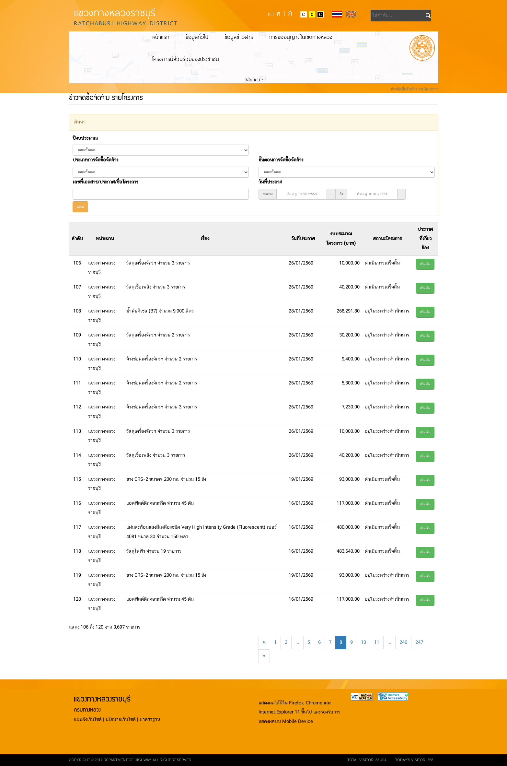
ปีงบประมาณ (85, 138)
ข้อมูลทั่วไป (197, 37)
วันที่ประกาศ (270, 182)
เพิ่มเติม (425, 264)
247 (419, 642)
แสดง (80, 207)
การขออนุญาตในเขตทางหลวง (300, 37)
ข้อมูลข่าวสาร (239, 37)
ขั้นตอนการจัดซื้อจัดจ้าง (281, 160)
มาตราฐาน (150, 719)
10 (363, 642)
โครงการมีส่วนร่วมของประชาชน (185, 59)
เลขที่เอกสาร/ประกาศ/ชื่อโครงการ (105, 182)
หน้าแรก (160, 37)
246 (403, 642)
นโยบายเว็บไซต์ (121, 719)
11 (376, 642)
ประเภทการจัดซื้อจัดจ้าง (95, 160)
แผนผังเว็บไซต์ (88, 719)
